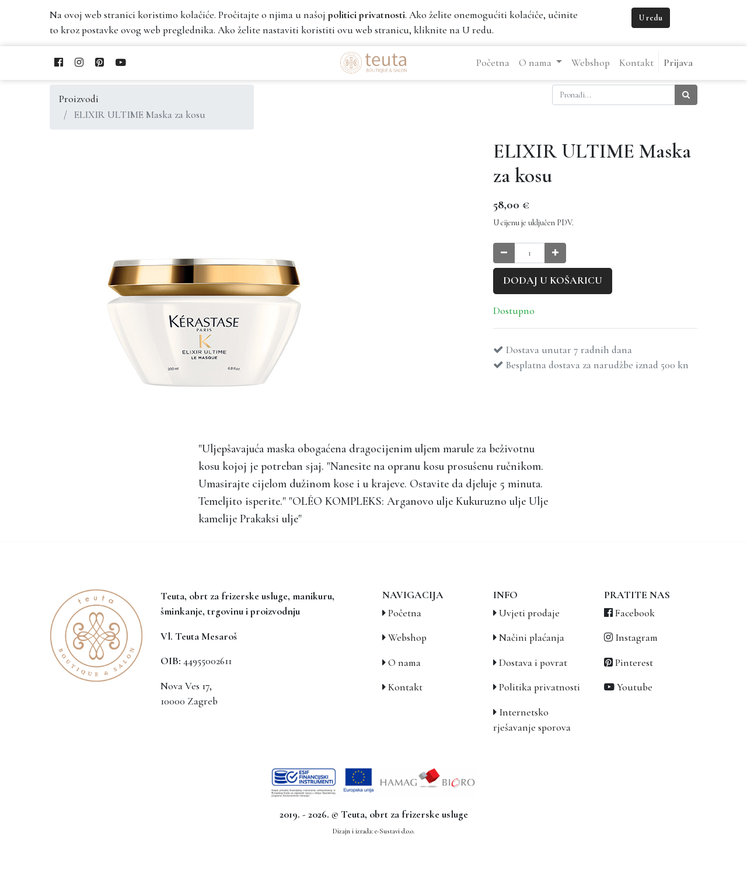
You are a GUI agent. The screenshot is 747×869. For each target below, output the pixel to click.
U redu (650, 18)
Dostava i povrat (533, 663)
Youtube (634, 687)
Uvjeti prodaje (529, 613)
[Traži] (686, 95)
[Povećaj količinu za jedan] (555, 253)
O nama (404, 663)
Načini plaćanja (531, 637)
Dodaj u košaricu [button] (552, 280)
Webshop (407, 637)
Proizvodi (79, 99)
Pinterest (634, 663)
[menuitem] (493, 63)
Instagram (636, 637)
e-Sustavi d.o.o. (394, 831)
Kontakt (405, 687)
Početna (404, 613)
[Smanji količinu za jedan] (504, 253)
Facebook (635, 613)
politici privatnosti (366, 15)
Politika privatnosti (539, 687)
